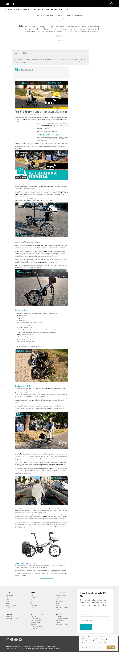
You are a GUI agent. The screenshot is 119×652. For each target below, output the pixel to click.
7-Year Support (35, 618)
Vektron (8, 607)
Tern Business (60, 620)
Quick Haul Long (11, 605)
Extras (57, 609)
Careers (58, 622)
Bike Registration (36, 620)
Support (73, 3)
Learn (63, 3)
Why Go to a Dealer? (12, 618)
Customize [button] (84, 647)
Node (32, 603)
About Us (60, 614)
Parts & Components (62, 607)
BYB (32, 595)
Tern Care (34, 616)
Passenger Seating (61, 595)
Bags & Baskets (60, 601)
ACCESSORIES (61, 593)
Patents (58, 648)
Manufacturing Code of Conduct (44, 648)
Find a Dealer (10, 616)
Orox (7, 601)
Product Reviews (15, 9)
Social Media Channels (62, 624)
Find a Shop (53, 3)
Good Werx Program (62, 618)
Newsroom (59, 616)
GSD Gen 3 (9, 595)
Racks (57, 603)
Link (32, 599)
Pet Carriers (59, 597)
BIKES (33, 593)
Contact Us (34, 628)
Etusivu (6, 9)
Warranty (33, 624)
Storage (58, 605)
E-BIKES (9, 593)
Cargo (57, 599)
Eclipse (33, 597)
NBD (7, 599)
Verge (32, 607)
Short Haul (34, 605)
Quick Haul (9, 603)
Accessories (39, 3)
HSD (7, 597)
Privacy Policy (19, 648)
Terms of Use (10, 648)
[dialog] (98, 642)
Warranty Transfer (36, 622)
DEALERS (9, 614)
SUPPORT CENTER (38, 614)
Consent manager (29, 648)
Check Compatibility (37, 626)
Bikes (28, 3)
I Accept (111, 647)
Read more (61, 40)
